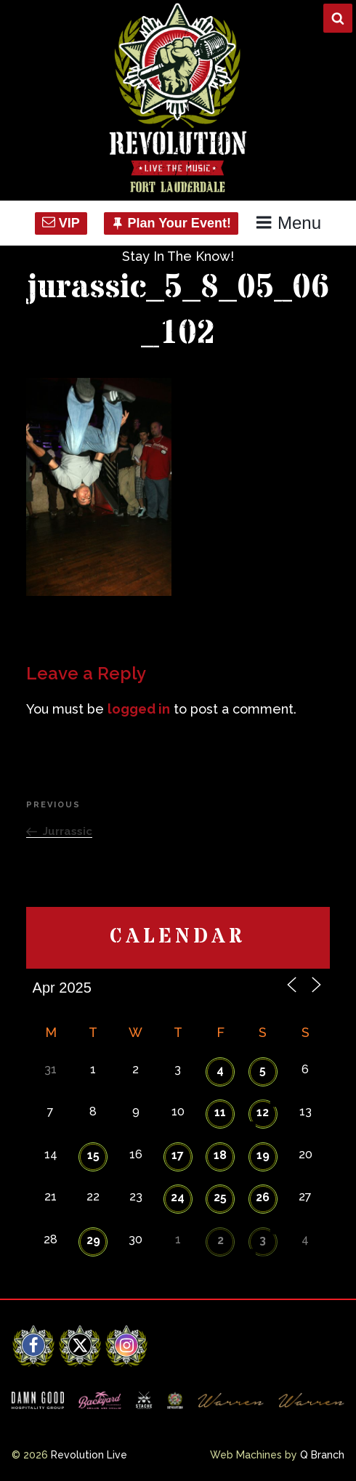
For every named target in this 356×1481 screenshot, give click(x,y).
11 (220, 1112)
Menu (288, 223)
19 (263, 1155)
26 (263, 1197)
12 (262, 1112)
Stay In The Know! (178, 256)
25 (220, 1197)
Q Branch (322, 1455)
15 (93, 1155)
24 (178, 1197)
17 (177, 1155)
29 (93, 1240)
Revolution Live (89, 1455)
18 (220, 1155)
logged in (139, 709)
